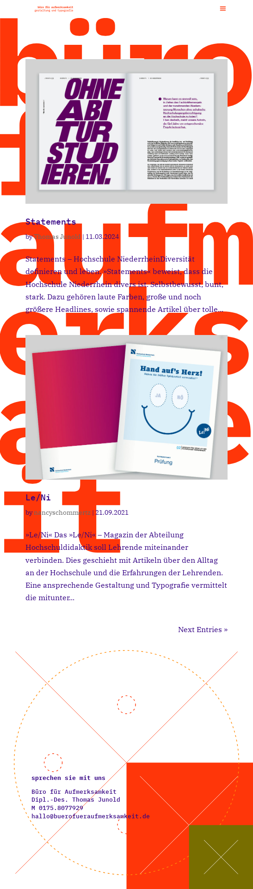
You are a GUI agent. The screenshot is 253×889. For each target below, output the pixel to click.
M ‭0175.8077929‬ (57, 807)
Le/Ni (38, 497)
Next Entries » (203, 629)
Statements (50, 221)
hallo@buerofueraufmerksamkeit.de (90, 816)
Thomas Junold (57, 236)
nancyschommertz (62, 512)
